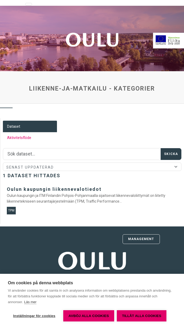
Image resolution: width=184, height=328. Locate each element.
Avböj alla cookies (89, 316)
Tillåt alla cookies (141, 316)
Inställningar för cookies (34, 316)
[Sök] (82, 154)
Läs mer (30, 302)
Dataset (13, 126)
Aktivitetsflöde (19, 138)
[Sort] (92, 167)
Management (141, 239)
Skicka (171, 154)
